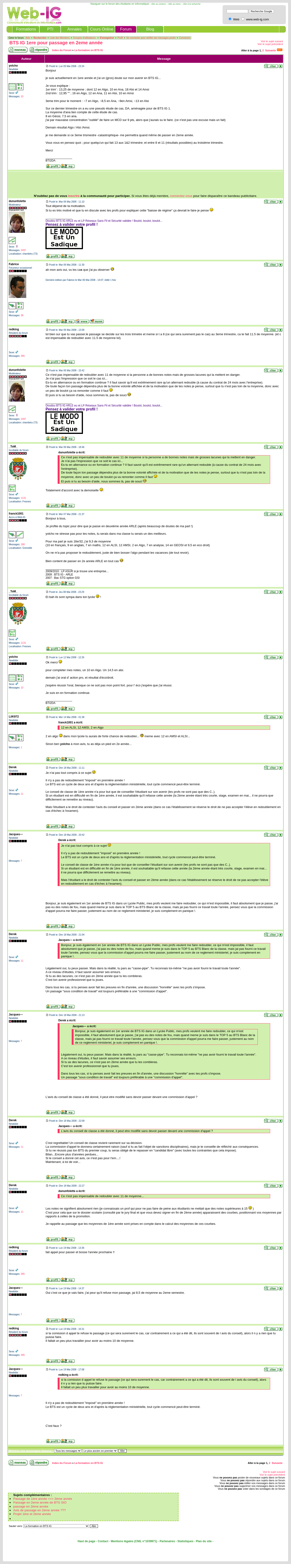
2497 (23, 250)
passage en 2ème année (30, 1506)
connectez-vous (181, 196)
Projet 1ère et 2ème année (32, 1514)
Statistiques (185, 1541)
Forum (126, 29)
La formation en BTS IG (88, 50)
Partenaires (167, 1541)
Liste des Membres (60, 38)
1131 (23, 498)
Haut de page (86, 1541)
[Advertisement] (145, 182)
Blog (150, 29)
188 (23, 544)
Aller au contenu (158, 4)
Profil (120, 38)
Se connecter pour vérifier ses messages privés (151, 38)
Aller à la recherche (192, 4)
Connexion (184, 38)
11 (22, 794)
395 (23, 356)
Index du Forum (61, 50)
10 (22, 96)
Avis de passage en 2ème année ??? (39, 1510)
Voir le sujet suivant (272, 41)
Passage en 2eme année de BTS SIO (39, 1502)
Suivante (270, 50)
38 (22, 315)
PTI (50, 29)
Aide (27, 38)
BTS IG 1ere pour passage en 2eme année (56, 42)
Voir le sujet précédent (270, 44)
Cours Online (101, 29)
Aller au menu (174, 4)
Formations (26, 29)
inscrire (74, 196)
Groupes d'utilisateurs (84, 38)
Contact (103, 1541)
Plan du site (204, 1541)
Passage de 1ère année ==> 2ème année (42, 1498)
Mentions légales (122, 1541)
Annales (74, 29)
